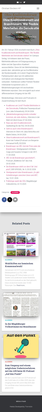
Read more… (21, 285)
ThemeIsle (28, 407)
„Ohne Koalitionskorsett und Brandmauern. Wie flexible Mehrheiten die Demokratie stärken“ (21, 53)
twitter (24, 2)
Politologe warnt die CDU (16, 181)
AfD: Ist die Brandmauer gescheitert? (20, 158)
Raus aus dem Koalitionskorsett (18, 123)
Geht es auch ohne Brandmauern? (19, 129)
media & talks (21, 401)
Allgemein (15, 192)
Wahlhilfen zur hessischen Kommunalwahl (19, 265)
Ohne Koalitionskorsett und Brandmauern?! (22, 137)
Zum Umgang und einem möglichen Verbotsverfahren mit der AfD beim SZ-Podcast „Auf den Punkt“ (20, 369)
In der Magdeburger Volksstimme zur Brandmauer (20, 325)
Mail (20, 2)
